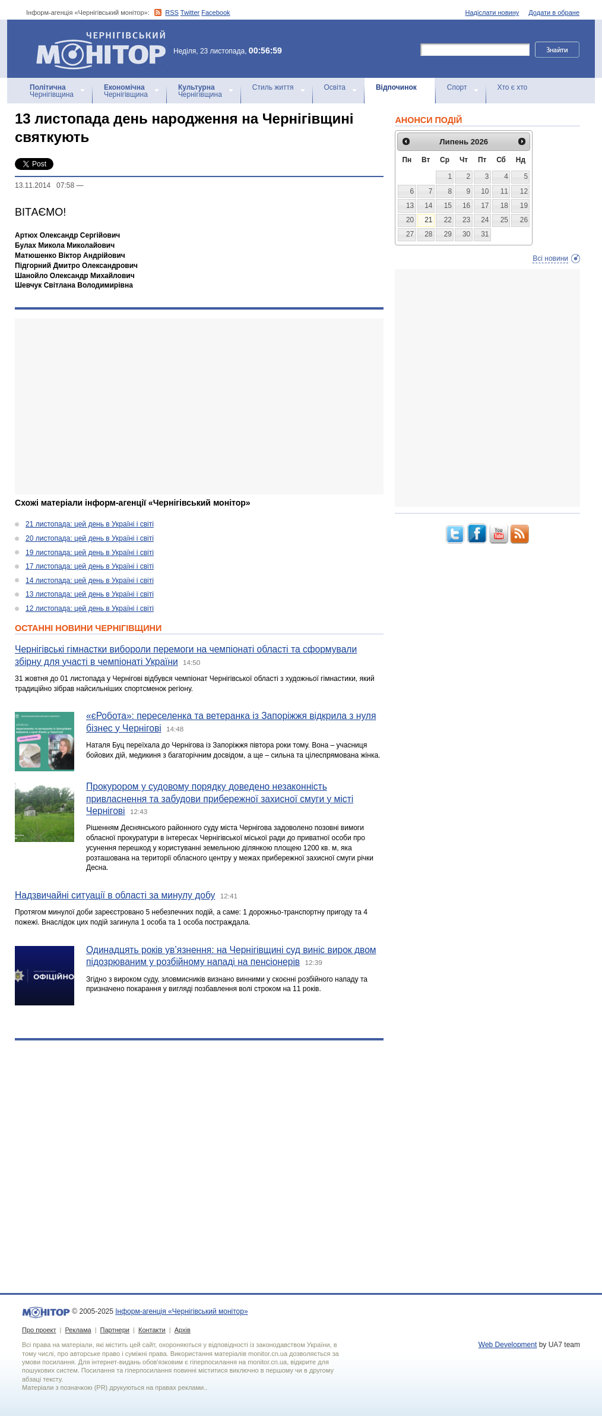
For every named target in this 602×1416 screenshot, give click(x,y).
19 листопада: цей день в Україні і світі (90, 552)
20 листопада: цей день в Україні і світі (90, 538)
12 (524, 191)
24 (485, 220)
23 (466, 220)
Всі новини (550, 258)
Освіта (335, 87)
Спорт (457, 87)
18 (504, 205)
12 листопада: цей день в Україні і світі (90, 608)
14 (428, 205)
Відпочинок (396, 87)
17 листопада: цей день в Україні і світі (90, 566)
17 (485, 205)
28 (428, 234)
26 (524, 220)
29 (448, 234)
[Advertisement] (191, 406)
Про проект (39, 1329)
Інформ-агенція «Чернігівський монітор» (105, 49)
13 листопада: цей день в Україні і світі (90, 594)
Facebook (215, 12)
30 (466, 234)
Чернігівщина (52, 91)
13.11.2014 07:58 (44, 185)
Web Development (508, 1345)
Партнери (114, 1329)
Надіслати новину (492, 12)
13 (410, 205)
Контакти (152, 1329)
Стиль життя (273, 87)
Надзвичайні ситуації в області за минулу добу (115, 895)
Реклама (78, 1329)
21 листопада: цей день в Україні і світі (90, 524)
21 (428, 220)
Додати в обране (553, 12)
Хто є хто (513, 87)
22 (448, 220)
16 (466, 205)
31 (485, 234)
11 (504, 191)
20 (410, 220)
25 (504, 220)
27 (410, 234)
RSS (172, 12)
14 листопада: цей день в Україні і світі (90, 580)
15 (448, 205)
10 (485, 191)
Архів (183, 1329)
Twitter (189, 12)
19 (524, 205)
